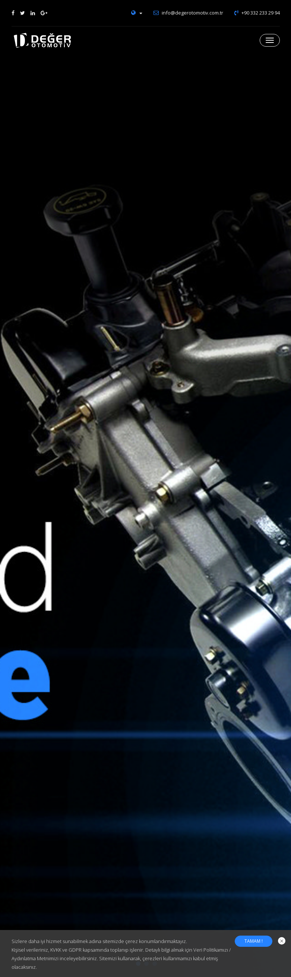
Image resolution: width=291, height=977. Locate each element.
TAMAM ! (253, 941)
